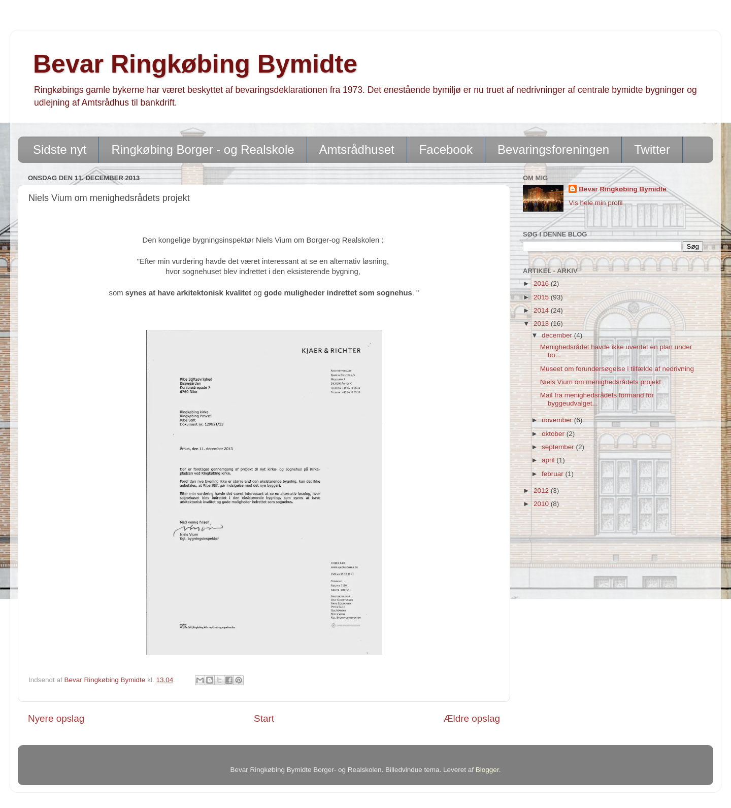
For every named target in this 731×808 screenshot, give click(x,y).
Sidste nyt (59, 149)
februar (554, 474)
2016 (542, 283)
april (549, 460)
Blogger (487, 769)
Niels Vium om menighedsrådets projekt (600, 382)
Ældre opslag (472, 718)
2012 (542, 490)
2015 (542, 297)
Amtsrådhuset (356, 149)
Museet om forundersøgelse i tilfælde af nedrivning (617, 369)
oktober (554, 433)
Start (264, 718)
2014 (542, 310)
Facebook (446, 149)
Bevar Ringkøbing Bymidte (195, 64)
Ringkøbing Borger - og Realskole (202, 149)
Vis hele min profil (595, 203)
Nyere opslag (56, 718)
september (559, 447)
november (558, 420)
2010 (542, 504)
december (558, 335)
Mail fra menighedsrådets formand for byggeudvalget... (597, 399)
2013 (542, 323)
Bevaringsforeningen (553, 149)
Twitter (652, 149)
